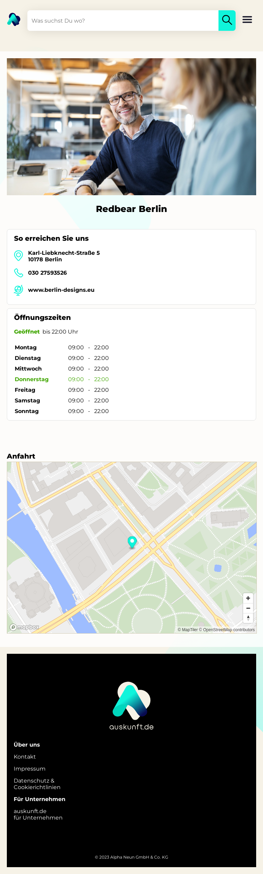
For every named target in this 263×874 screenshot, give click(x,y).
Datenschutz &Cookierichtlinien (37, 783)
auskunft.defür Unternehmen (38, 814)
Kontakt (25, 756)
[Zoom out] (248, 608)
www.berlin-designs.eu (61, 290)
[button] (247, 20)
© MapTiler (188, 629)
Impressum (30, 768)
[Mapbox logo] (24, 627)
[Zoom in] (248, 598)
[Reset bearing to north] (248, 618)
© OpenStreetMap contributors (227, 629)
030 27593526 (47, 273)
